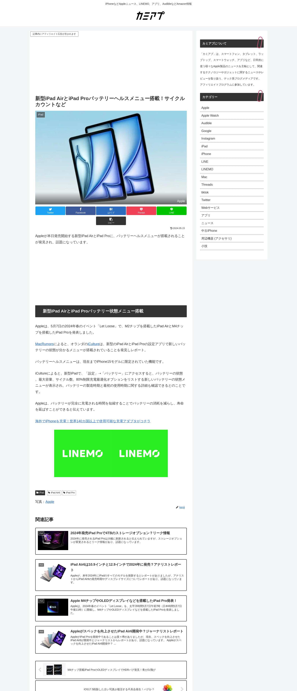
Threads (207, 190)
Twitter (206, 207)
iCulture (93, 334)
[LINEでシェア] (149, 211)
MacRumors (44, 334)
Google (206, 133)
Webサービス (211, 215)
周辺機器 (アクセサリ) (218, 248)
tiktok (205, 199)
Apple (49, 492)
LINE (205, 166)
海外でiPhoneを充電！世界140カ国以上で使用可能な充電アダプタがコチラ (92, 411)
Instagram (208, 141)
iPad (40, 482)
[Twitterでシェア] (48, 211)
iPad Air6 (54, 482)
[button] (174, 211)
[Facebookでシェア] (73, 211)
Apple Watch (210, 116)
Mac (204, 182)
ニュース (208, 231)
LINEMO (207, 174)
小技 (204, 256)
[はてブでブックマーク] (98, 211)
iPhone (206, 157)
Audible (207, 124)
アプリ (206, 223)
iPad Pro (69, 482)
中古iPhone (210, 240)
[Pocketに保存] (124, 211)
